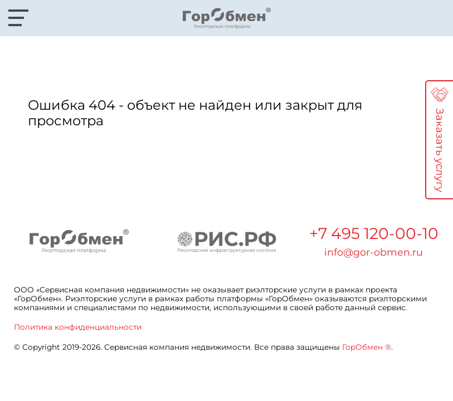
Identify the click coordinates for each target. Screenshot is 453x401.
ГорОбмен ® (366, 347)
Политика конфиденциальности (78, 326)
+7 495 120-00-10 (374, 233)
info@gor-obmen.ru (373, 252)
